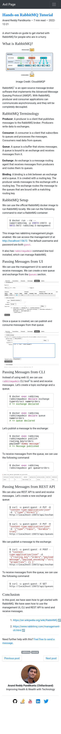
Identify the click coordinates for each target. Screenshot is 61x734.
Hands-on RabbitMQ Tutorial (27, 15)
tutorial (35, 669)
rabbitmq (26, 669)
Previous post (12, 675)
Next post (51, 675)
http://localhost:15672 (14, 242)
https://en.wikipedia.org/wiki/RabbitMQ (35, 637)
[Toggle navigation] (54, 4)
